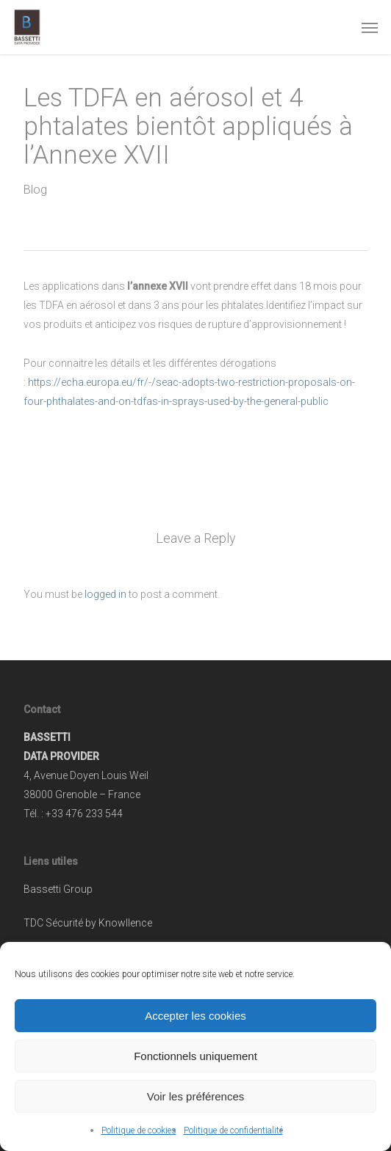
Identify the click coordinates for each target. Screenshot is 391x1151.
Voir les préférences (196, 1096)
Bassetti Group (58, 889)
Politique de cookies (138, 1130)
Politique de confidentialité (233, 1130)
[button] (370, 27)
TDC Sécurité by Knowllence (88, 923)
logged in (105, 594)
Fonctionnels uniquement (195, 1056)
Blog (35, 190)
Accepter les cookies (195, 1015)
